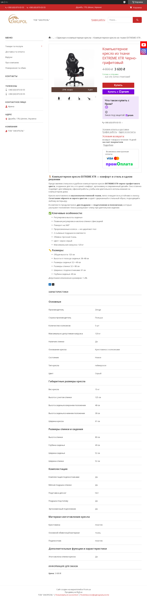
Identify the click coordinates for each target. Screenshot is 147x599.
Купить (118, 85)
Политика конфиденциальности (94, 595)
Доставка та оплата (15, 51)
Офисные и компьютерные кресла (73, 38)
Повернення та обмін (15, 68)
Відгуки (8, 57)
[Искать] (137, 20)
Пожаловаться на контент (66, 595)
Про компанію (12, 62)
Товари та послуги (14, 46)
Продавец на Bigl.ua (73, 592)
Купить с (118, 91)
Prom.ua (87, 589)
